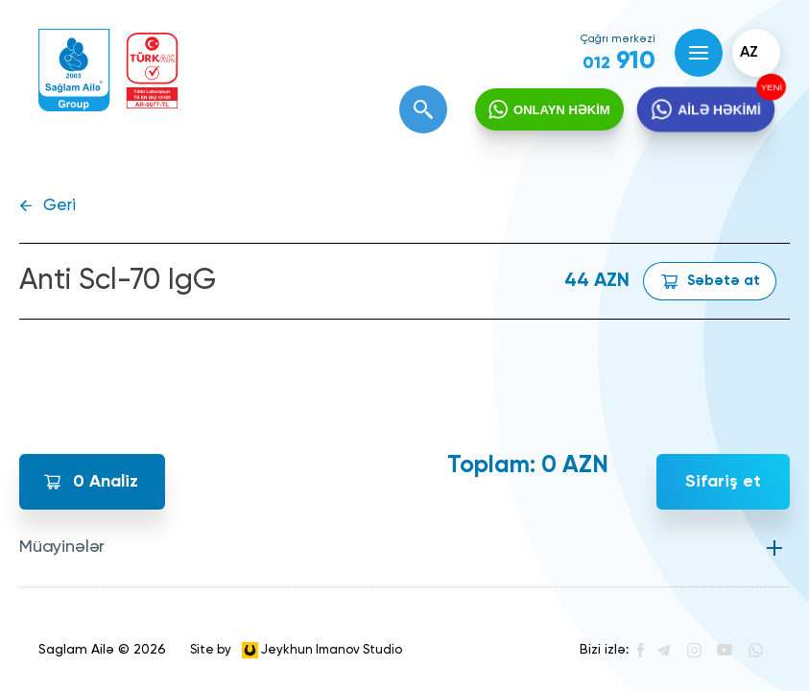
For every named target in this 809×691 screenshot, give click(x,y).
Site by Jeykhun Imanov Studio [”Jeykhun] (296, 650)
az (749, 52)
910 (619, 61)
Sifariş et (723, 481)
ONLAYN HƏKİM (561, 110)
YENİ (769, 87)
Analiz (105, 481)
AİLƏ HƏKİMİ (719, 110)
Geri (59, 206)
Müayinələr (62, 547)
